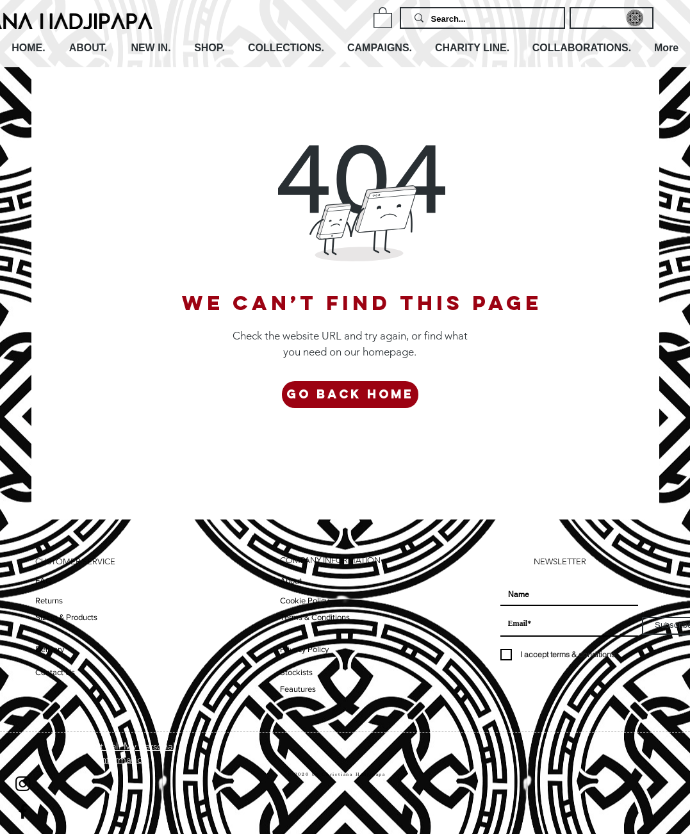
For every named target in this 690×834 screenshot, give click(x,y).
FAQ (43, 580)
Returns (49, 600)
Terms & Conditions (315, 617)
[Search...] (484, 19)
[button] (383, 17)
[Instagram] (23, 784)
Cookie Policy (304, 600)
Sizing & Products (66, 617)
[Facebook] (23, 811)
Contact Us (55, 672)
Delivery (49, 649)
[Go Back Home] (350, 394)
